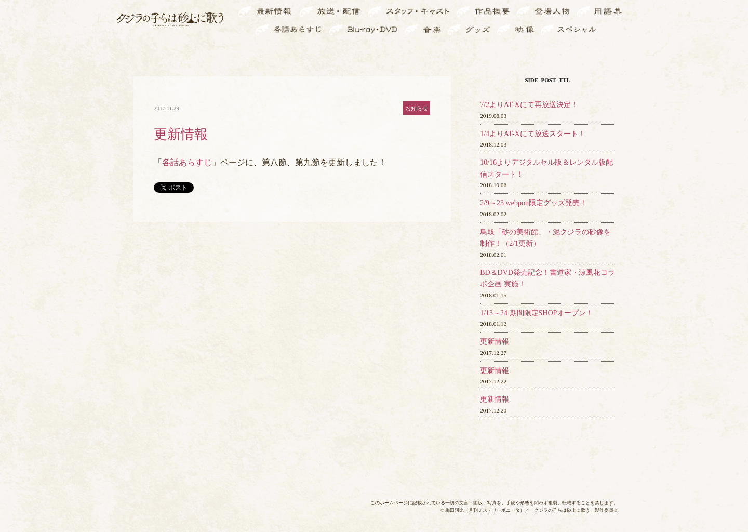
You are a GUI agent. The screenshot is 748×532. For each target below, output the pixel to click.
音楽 (434, 29)
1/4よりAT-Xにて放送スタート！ (532, 134)
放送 (353, 12)
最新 (285, 12)
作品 (503, 12)
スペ (589, 29)
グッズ (479, 29)
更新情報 (494, 341)
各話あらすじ (187, 162)
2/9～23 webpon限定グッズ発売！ (533, 203)
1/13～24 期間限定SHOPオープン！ (536, 313)
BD (393, 29)
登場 (563, 12)
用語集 (611, 12)
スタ (442, 12)
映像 (526, 29)
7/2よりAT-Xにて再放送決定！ (529, 105)
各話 (315, 29)
